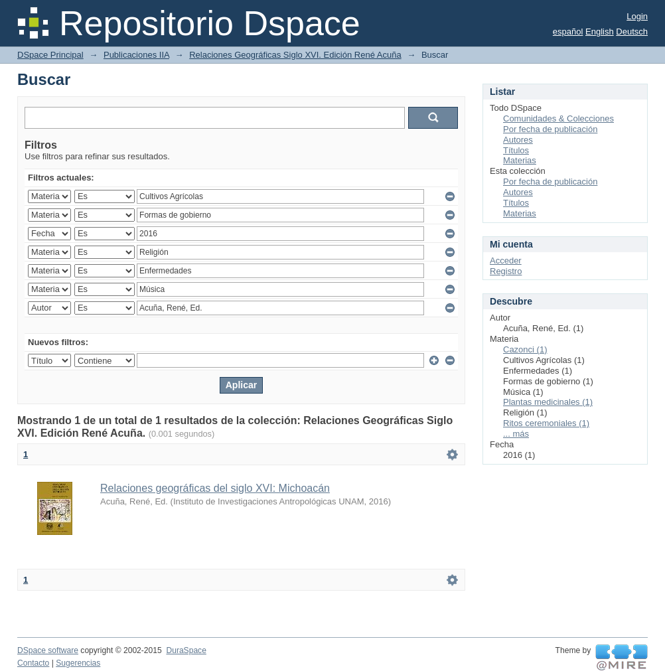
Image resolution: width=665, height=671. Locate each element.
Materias (519, 160)
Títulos (516, 150)
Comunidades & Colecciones (558, 118)
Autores (518, 140)
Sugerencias (78, 663)
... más (516, 434)
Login (637, 16)
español (568, 32)
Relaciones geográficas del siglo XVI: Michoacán (215, 488)
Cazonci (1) (525, 349)
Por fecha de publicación (550, 129)
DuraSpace (186, 650)
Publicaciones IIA (136, 55)
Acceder (506, 260)
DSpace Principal (50, 55)
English (599, 32)
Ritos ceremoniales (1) (546, 423)
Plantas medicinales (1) (548, 402)
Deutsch (632, 32)
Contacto (33, 663)
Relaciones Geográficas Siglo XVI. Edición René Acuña (295, 55)
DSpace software (47, 650)
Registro (506, 271)
